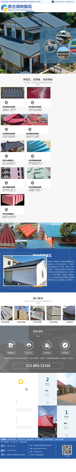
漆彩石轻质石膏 (11, 439)
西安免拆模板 (22, 322)
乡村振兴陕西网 (59, 439)
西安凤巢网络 (39, 455)
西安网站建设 (23, 442)
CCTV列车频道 (5, 442)
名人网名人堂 (14, 442)
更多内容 (24, 390)
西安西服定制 (39, 439)
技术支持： (33, 455)
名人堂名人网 (21, 439)
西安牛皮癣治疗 (49, 439)
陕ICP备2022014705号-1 (40, 448)
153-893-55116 (38, 365)
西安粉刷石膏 (30, 439)
